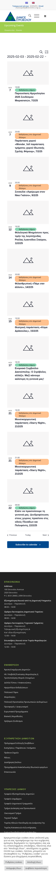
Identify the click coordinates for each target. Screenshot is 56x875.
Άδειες (7, 757)
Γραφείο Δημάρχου (13, 798)
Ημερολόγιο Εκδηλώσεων (16, 687)
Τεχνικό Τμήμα (10, 818)
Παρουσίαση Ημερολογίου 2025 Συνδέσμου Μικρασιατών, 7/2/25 (30, 97)
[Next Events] (46, 535)
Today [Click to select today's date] (28, 535)
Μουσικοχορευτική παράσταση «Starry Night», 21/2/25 (30, 423)
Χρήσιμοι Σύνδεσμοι (13, 721)
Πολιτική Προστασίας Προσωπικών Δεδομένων (25, 702)
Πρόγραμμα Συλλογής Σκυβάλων (19, 743)
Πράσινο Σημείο (11, 752)
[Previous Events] (12, 535)
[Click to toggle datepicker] (26, 56)
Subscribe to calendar (26, 544)
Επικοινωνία (10, 772)
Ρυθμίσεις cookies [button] (14, 862)
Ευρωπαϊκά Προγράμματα (16, 711)
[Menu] (35, 16)
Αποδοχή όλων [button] (34, 862)
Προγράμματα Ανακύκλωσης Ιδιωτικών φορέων (26, 767)
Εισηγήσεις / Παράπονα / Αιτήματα (20, 748)
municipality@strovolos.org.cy (28, 8)
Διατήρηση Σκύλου (12, 762)
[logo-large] (23, 16)
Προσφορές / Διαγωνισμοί (16, 706)
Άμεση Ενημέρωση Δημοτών (17, 669)
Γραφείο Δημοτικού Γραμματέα (18, 803)
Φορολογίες (9, 697)
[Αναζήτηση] (28, 16)
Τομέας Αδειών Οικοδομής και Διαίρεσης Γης (24, 822)
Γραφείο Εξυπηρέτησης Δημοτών (19, 794)
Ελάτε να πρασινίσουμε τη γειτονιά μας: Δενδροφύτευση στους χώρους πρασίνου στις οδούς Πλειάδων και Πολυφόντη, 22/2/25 (32, 518)
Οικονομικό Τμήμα (12, 813)
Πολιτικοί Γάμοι (11, 692)
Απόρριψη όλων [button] (13, 868)
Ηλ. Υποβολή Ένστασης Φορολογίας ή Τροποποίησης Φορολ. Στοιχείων (21, 676)
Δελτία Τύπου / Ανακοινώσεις (17, 682)
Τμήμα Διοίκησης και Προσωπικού (19, 808)
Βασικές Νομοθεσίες (13, 716)
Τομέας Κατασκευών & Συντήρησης (20, 827)
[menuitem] (28, 16)
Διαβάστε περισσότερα (36, 868)
